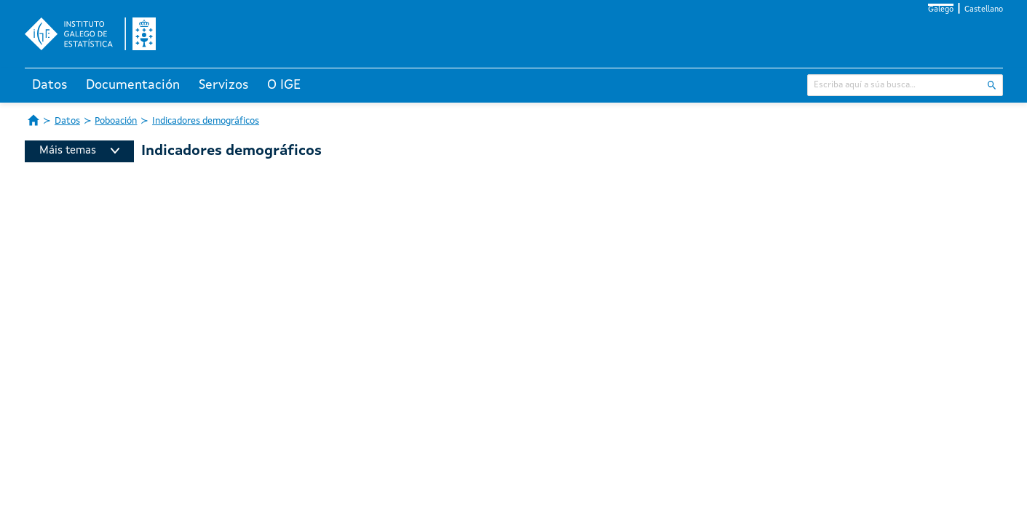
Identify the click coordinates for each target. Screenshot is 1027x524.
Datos (50, 85)
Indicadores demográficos (205, 121)
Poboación (116, 121)
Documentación (133, 85)
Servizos (224, 85)
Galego (940, 10)
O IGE (284, 85)
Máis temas (79, 151)
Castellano (983, 10)
